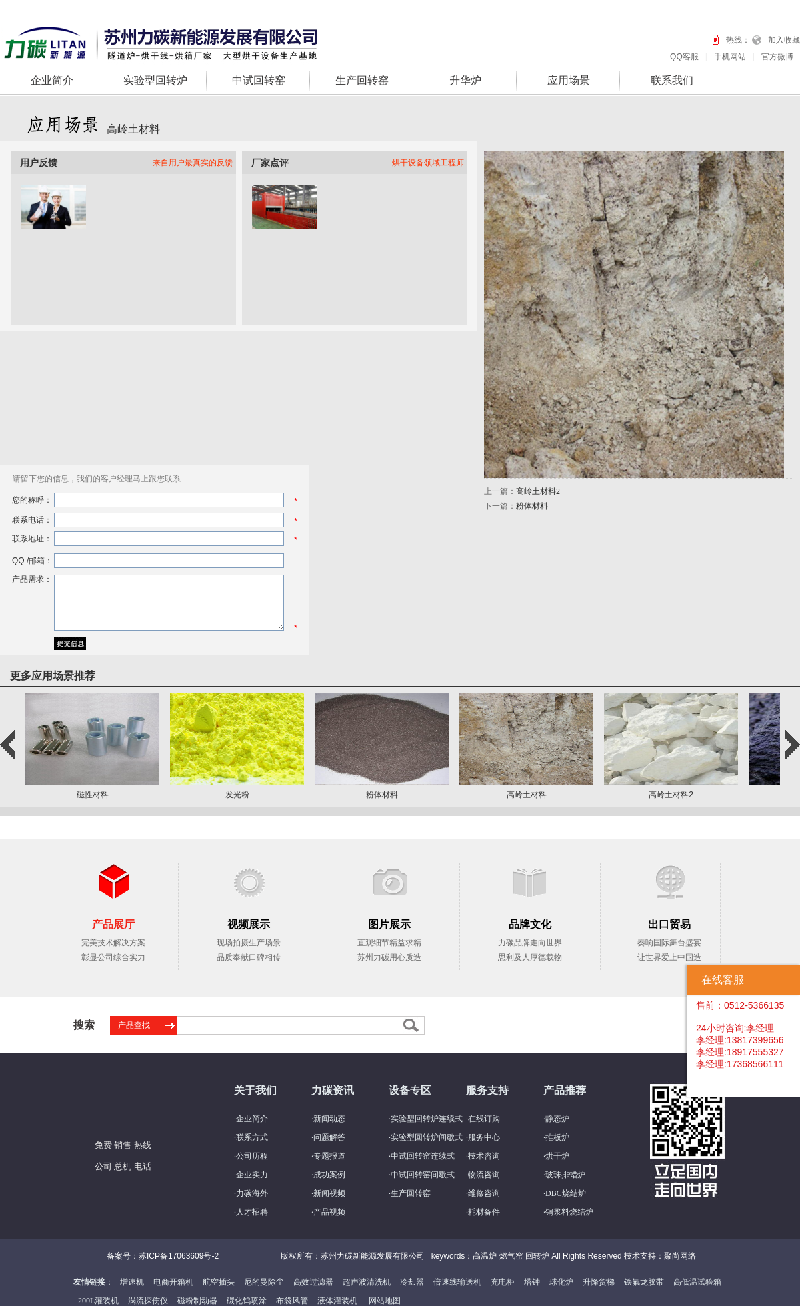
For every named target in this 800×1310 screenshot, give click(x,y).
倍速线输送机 (457, 1282)
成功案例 (329, 1174)
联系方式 (252, 1137)
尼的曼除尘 (264, 1282)
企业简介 (52, 80)
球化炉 (561, 1282)
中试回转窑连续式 (423, 1156)
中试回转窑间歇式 (423, 1174)
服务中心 (484, 1137)
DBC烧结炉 (565, 1193)
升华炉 (465, 80)
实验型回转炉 (155, 80)
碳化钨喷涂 (247, 1300)
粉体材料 (532, 506)
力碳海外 (252, 1193)
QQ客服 (684, 56)
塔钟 (532, 1282)
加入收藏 (784, 40)
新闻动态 (329, 1118)
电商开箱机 (173, 1282)
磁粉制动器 (197, 1300)
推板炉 (557, 1137)
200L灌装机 (98, 1300)
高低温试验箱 (697, 1282)
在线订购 (484, 1118)
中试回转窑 (258, 80)
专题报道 (329, 1156)
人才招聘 (252, 1212)
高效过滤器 (313, 1282)
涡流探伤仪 (148, 1300)
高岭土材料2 (538, 491)
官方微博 (777, 56)
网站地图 (385, 1300)
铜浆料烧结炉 (569, 1212)
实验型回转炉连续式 (427, 1118)
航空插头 (219, 1282)
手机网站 (730, 56)
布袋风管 (292, 1300)
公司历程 (252, 1156)
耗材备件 (484, 1212)
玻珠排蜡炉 (565, 1174)
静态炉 (557, 1118)
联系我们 (672, 80)
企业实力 (252, 1174)
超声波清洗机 (367, 1282)
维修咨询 (484, 1193)
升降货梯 (599, 1282)
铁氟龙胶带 (644, 1282)
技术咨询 (484, 1156)
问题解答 (329, 1137)
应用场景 (568, 80)
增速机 (132, 1282)
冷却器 (412, 1282)
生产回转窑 (362, 80)
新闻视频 (329, 1193)
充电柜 (503, 1282)
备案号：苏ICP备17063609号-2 (163, 1256)
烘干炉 (557, 1156)
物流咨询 (484, 1174)
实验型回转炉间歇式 (427, 1137)
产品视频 (329, 1212)
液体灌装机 (337, 1300)
